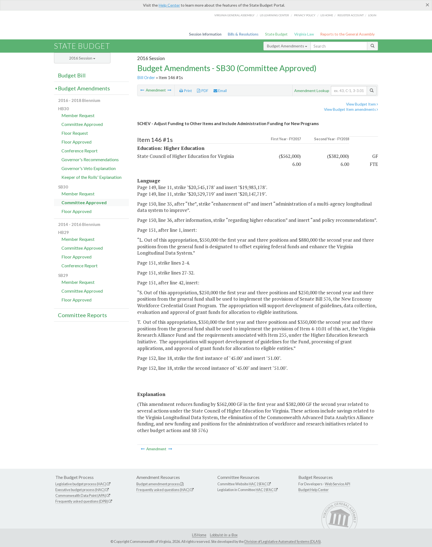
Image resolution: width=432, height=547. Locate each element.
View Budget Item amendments (351, 109)
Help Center (169, 5)
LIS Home (199, 535)
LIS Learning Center (274, 15)
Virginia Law (304, 34)
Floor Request (74, 133)
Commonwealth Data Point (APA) (80, 495)
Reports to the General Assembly (347, 34)
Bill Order (146, 77)
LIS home (326, 15)
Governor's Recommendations (90, 159)
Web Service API (337, 484)
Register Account (350, 15)
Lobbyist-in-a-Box (223, 535)
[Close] (427, 4)
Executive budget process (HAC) (80, 489)
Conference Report (79, 150)
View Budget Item (362, 104)
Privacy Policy (304, 15)
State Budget (276, 34)
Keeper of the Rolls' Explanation (91, 177)
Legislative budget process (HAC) (80, 484)
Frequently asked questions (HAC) (163, 489)
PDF (202, 90)
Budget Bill (72, 75)
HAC (252, 484)
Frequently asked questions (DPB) (81, 501)
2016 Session (82, 58)
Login (372, 15)
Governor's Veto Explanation (88, 168)
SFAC (262, 484)
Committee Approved (82, 124)
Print (185, 90)
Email (220, 90)
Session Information (205, 34)
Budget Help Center (313, 489)
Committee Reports (82, 315)
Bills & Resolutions (243, 34)
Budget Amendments (287, 46)
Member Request (77, 115)
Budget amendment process (158, 484)
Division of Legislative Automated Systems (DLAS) (282, 541)
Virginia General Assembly (234, 15)
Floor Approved (76, 141)
